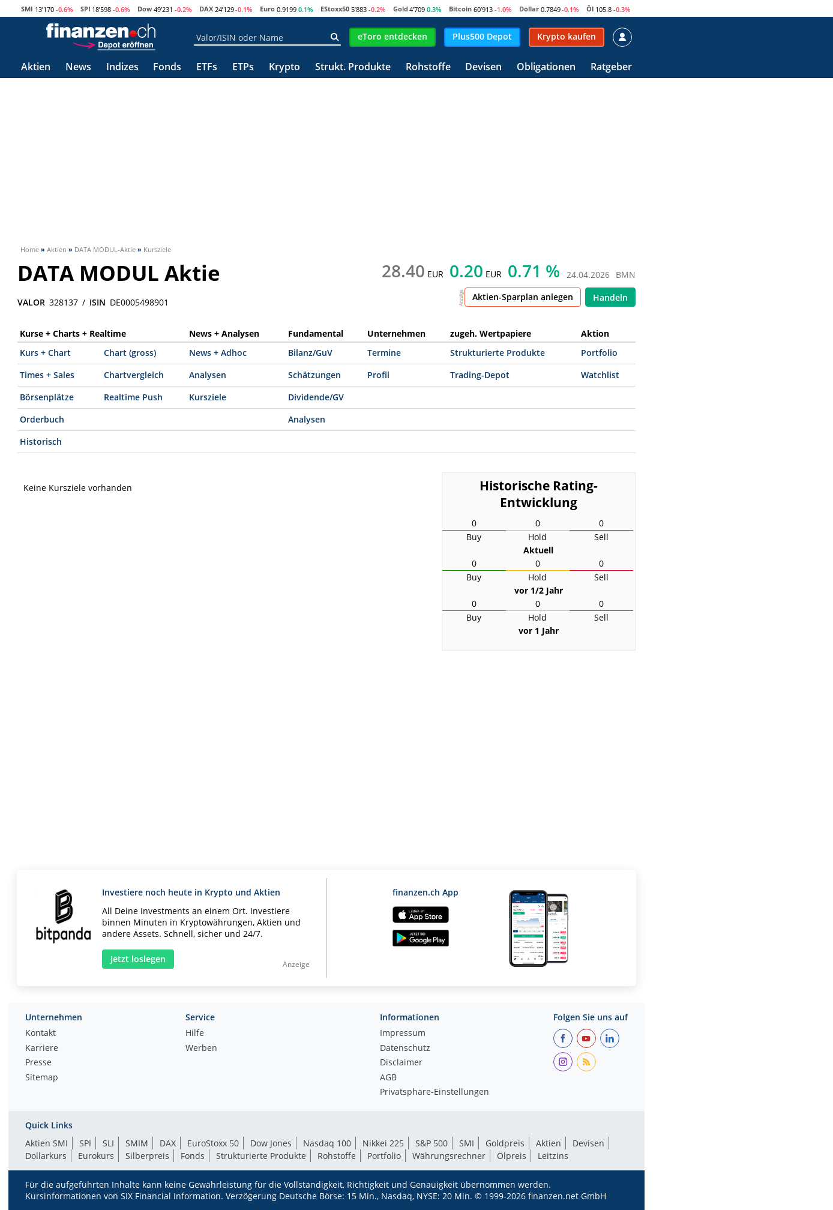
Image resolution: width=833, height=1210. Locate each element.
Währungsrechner (449, 1155)
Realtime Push (133, 397)
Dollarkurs (46, 1155)
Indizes (122, 67)
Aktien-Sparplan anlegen (522, 296)
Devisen (483, 67)
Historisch (41, 441)
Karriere (41, 1048)
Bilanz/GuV (310, 352)
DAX (206, 8)
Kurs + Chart (45, 352)
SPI (85, 8)
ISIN (97, 302)
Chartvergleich (134, 375)
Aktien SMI (46, 1143)
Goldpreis (505, 1143)
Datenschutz (405, 1048)
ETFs (206, 67)
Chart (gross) (130, 352)
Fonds (167, 67)
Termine (384, 352)
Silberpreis (147, 1155)
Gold (400, 8)
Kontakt (40, 1033)
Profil (378, 375)
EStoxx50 (334, 8)
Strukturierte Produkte (497, 352)
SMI (27, 8)
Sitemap (41, 1078)
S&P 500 (431, 1143)
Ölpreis (511, 1155)
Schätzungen (314, 375)
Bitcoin (460, 8)
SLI (108, 1143)
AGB (388, 1078)
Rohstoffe (428, 67)
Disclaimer (401, 1063)
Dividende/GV (316, 397)
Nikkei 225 (383, 1143)
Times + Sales (47, 375)
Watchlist (600, 375)
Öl (590, 8)
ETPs (243, 67)
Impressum (403, 1033)
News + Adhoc (218, 352)
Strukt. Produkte (353, 67)
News (78, 67)
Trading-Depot (480, 375)
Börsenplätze (47, 397)
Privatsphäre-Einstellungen (434, 1092)
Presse (38, 1063)
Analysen (207, 375)
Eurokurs (96, 1155)
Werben (201, 1048)
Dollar (529, 8)
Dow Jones (271, 1143)
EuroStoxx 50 (213, 1143)
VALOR (31, 302)
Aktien (35, 67)
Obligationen (546, 67)
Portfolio (599, 352)
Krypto (284, 67)
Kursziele (207, 397)
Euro (267, 8)
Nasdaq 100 (327, 1143)
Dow (144, 8)
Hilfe (194, 1033)
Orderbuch (42, 419)
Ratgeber (611, 67)
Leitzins (553, 1155)
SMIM (136, 1143)
